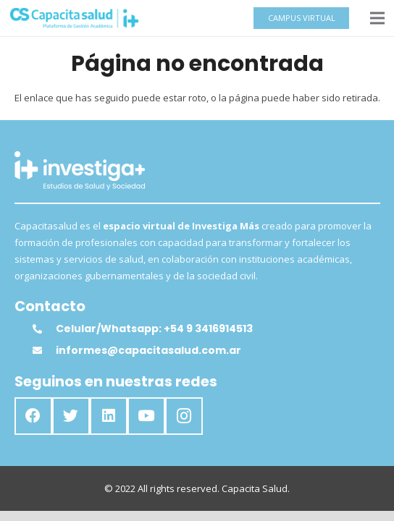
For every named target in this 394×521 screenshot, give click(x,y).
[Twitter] (71, 416)
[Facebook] (33, 416)
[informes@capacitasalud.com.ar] (44, 350)
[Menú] (378, 18)
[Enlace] (74, 18)
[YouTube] (146, 416)
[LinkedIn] (108, 416)
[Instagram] (184, 416)
